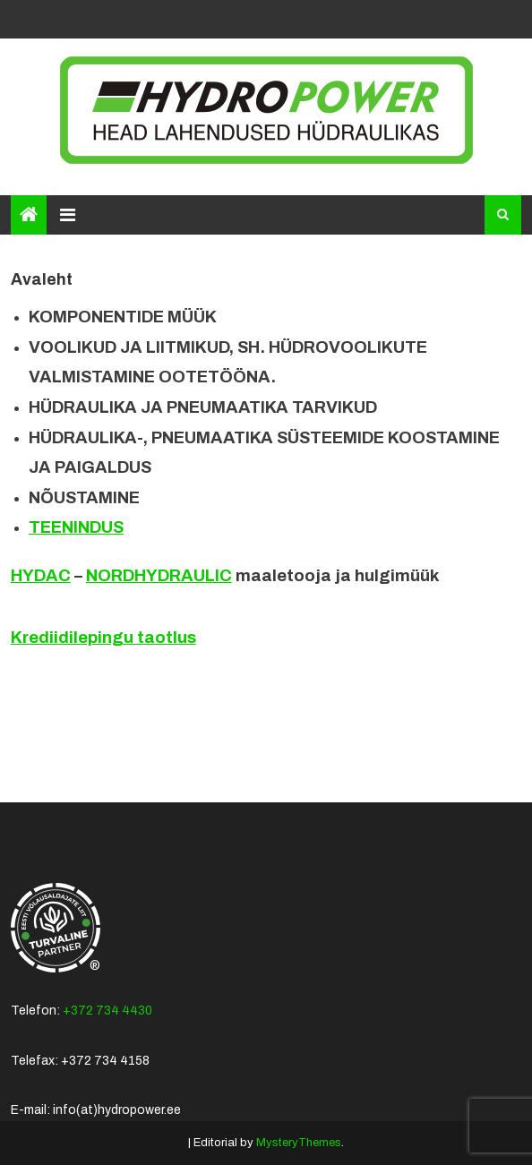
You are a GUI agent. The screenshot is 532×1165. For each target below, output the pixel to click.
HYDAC (41, 576)
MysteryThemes (298, 1142)
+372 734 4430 (107, 1010)
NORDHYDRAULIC (159, 576)
